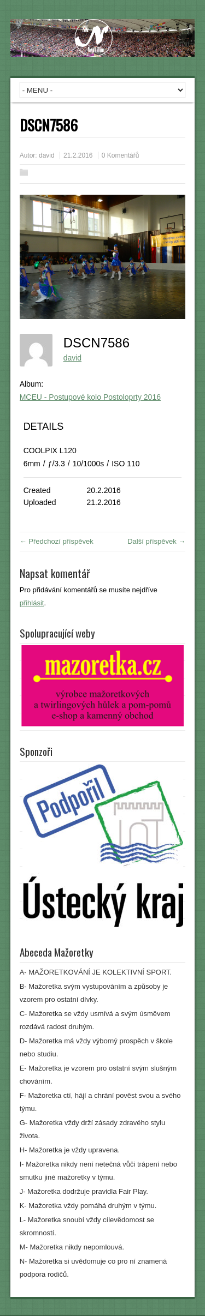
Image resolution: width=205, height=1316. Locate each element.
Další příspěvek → (156, 541)
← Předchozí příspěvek (56, 541)
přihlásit (32, 603)
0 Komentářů (120, 155)
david (47, 155)
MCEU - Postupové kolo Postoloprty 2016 (90, 397)
